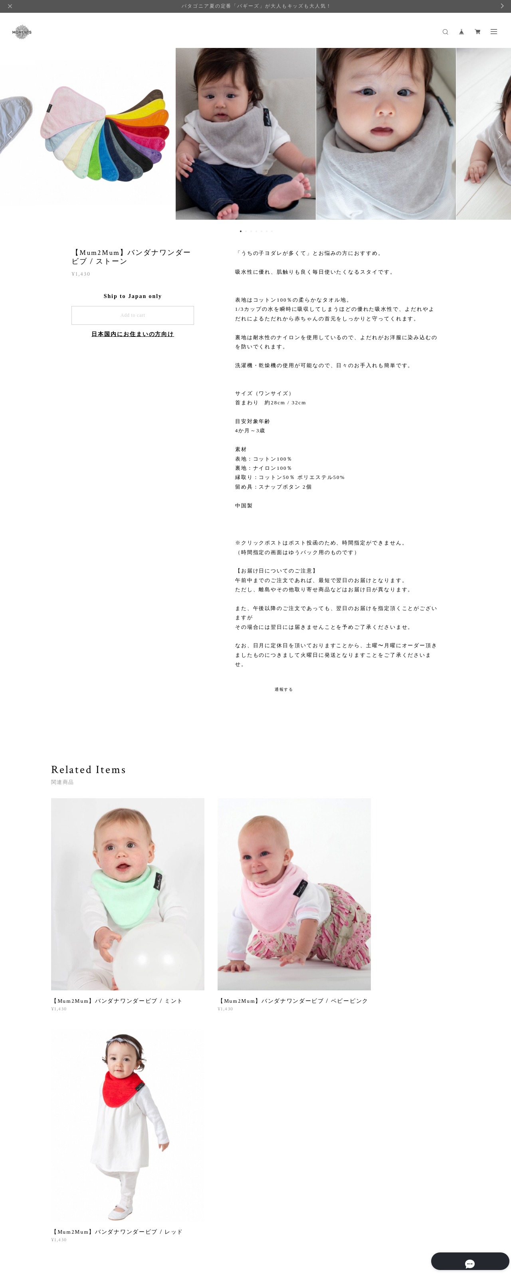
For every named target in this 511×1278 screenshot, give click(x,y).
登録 (400, 1138)
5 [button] (261, 231)
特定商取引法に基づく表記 (149, 1234)
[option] (255, 135)
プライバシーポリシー (89, 1234)
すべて (76, 1041)
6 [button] (266, 231)
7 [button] (272, 231)
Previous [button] (12, 135)
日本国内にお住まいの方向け (132, 334)
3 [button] (251, 231)
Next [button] (499, 135)
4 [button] (256, 231)
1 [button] (241, 231)
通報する (284, 689)
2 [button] (246, 231)
